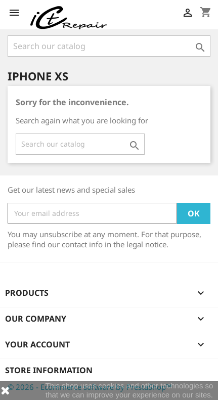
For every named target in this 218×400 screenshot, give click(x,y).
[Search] (109, 46)
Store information (49, 370)
